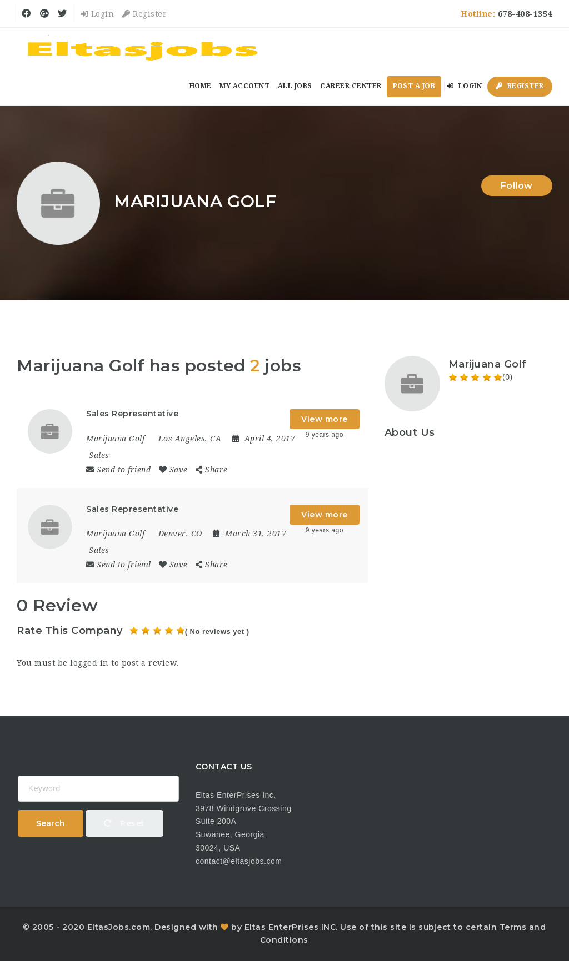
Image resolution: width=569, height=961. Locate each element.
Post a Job (414, 86)
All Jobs (295, 86)
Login (97, 13)
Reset (124, 823)
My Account (244, 86)
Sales (99, 455)
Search (50, 823)
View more (324, 419)
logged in (89, 662)
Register (144, 13)
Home (200, 86)
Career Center (351, 86)
